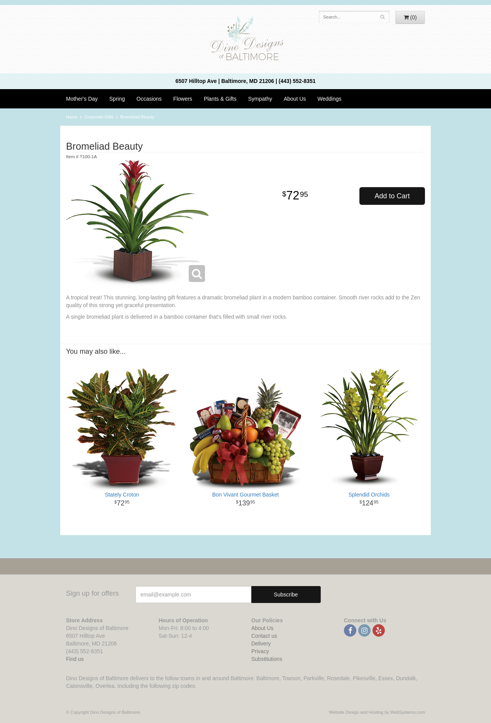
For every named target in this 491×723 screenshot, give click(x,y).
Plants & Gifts (220, 99)
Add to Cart (392, 196)
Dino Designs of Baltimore (245, 39)
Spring (117, 99)
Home (72, 117)
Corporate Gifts (98, 117)
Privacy (260, 651)
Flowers (182, 99)
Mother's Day (82, 99)
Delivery (261, 643)
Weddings (330, 99)
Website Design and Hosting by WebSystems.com (377, 712)
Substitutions (266, 659)
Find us (75, 659)
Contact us (264, 636)
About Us (295, 99)
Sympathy (260, 99)
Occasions (149, 99)
